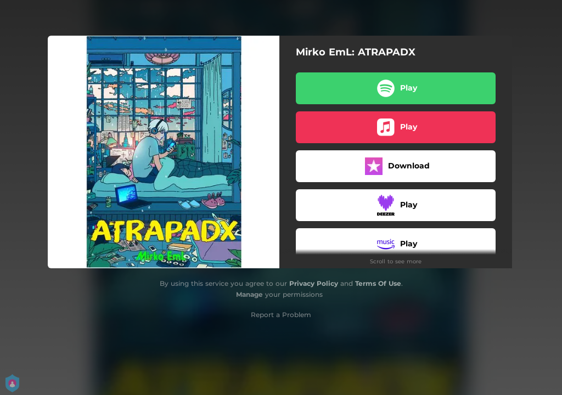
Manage (249, 294)
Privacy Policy (313, 283)
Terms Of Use (378, 283)
